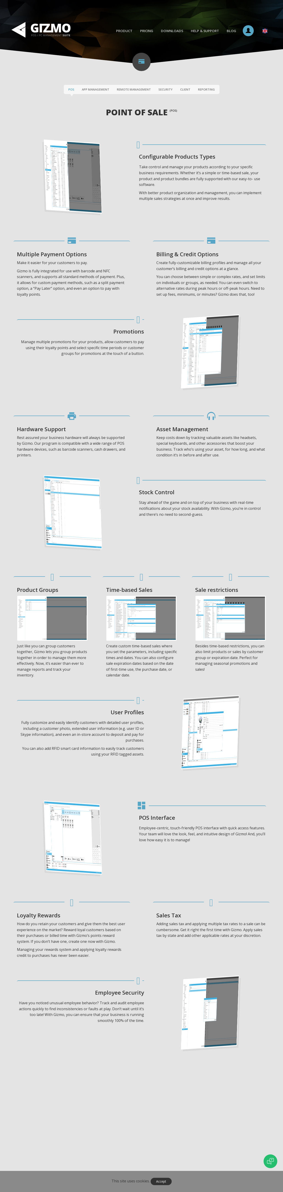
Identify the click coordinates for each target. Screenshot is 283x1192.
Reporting (206, 89)
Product (124, 30)
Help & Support (205, 30)
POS (71, 89)
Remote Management (134, 89)
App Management (95, 89)
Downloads (172, 30)
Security (165, 89)
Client (185, 89)
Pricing (146, 30)
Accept (161, 1181)
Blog (231, 30)
